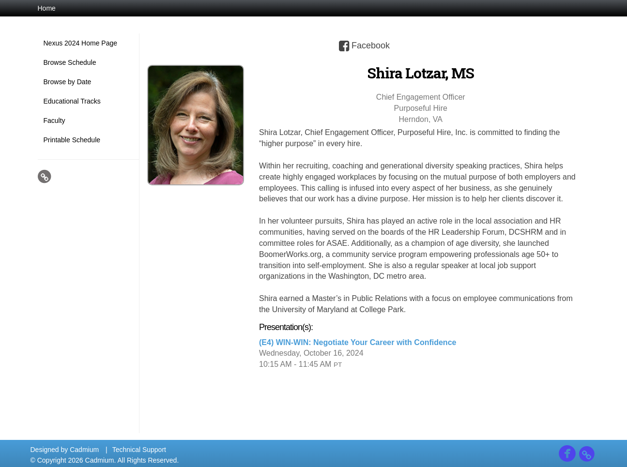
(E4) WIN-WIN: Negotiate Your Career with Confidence (357, 342)
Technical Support (139, 449)
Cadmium (84, 449)
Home (47, 8)
